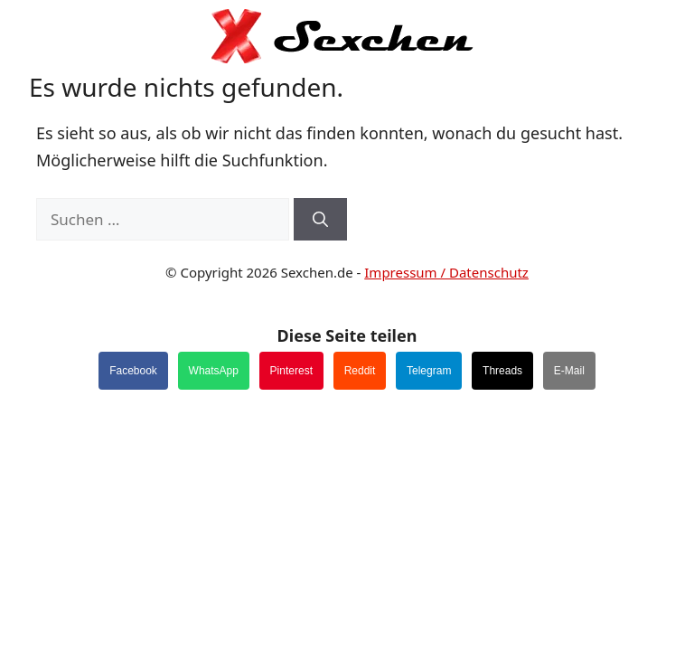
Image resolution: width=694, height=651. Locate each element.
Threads (502, 370)
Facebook (133, 370)
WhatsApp (214, 370)
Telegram (429, 370)
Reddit (360, 370)
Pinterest (291, 370)
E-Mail (569, 370)
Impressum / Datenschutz (446, 272)
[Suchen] (320, 219)
